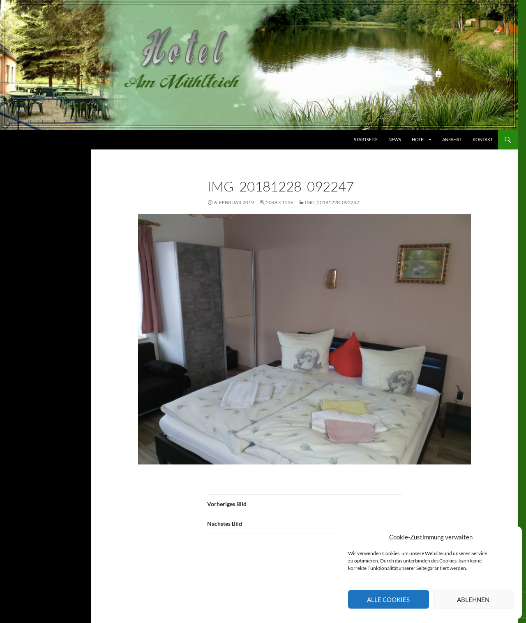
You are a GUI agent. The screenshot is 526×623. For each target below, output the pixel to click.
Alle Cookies (388, 599)
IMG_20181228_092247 (332, 202)
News (394, 139)
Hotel (419, 139)
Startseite (366, 139)
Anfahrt (452, 139)
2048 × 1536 (279, 202)
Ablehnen (473, 599)
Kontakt (483, 139)
